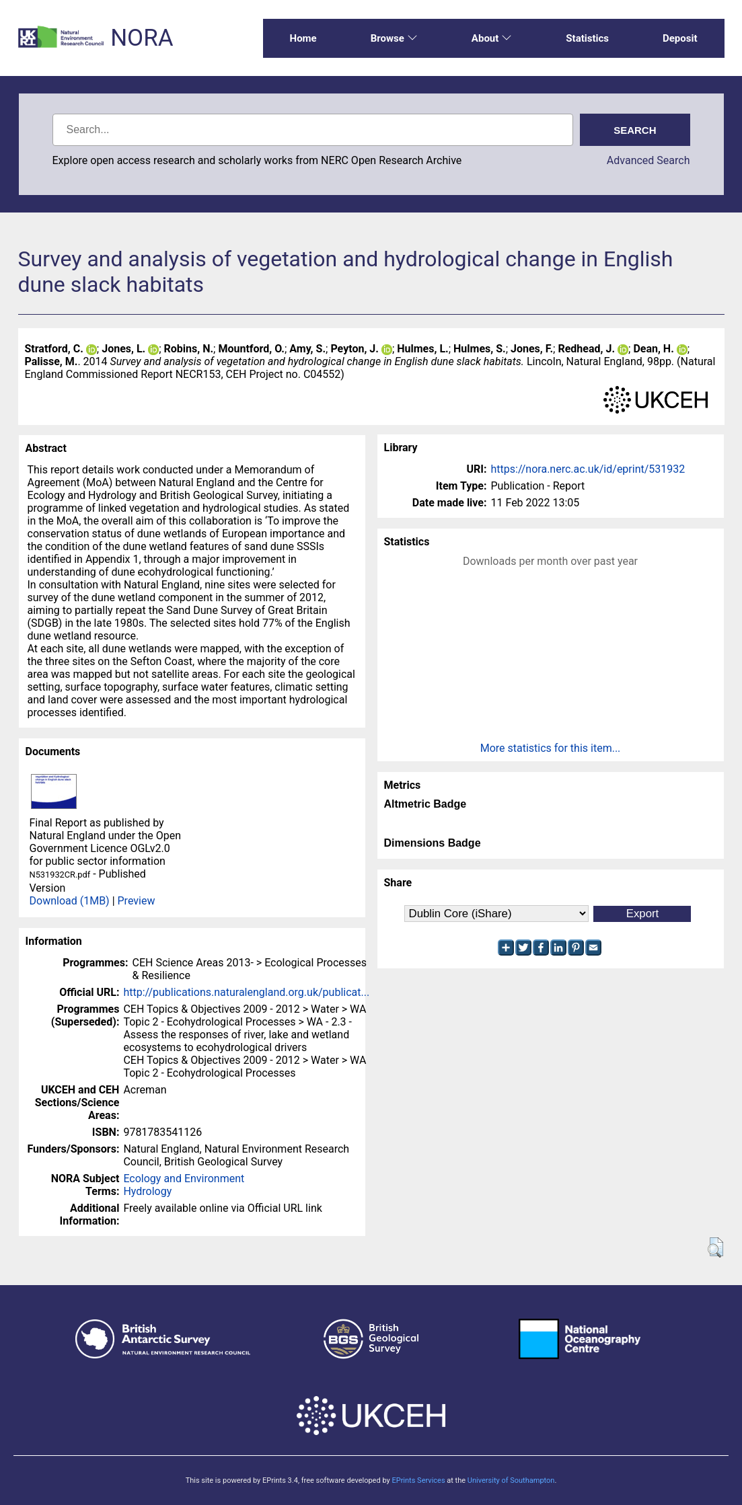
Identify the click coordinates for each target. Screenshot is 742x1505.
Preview (136, 900)
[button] (715, 1247)
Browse (394, 38)
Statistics (587, 38)
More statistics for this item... (550, 748)
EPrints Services (418, 1480)
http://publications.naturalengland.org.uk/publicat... (246, 992)
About (492, 38)
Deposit (680, 38)
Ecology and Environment (183, 1178)
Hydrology (147, 1191)
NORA (141, 38)
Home (303, 38)
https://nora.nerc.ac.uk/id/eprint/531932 (588, 469)
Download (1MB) (70, 900)
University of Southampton (511, 1480)
